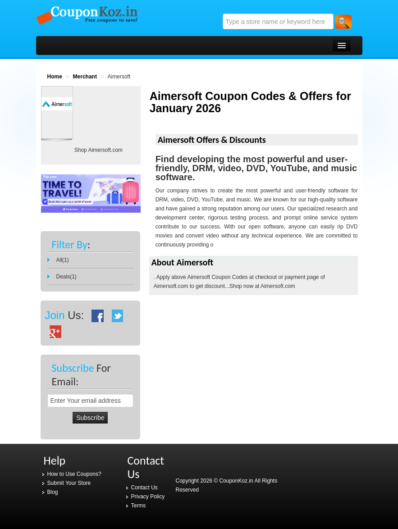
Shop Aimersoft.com (98, 150)
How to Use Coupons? (74, 474)
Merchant (85, 76)
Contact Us (144, 487)
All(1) (62, 260)
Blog (52, 492)
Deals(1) (66, 277)
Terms (138, 505)
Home (54, 76)
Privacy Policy (148, 496)
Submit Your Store (69, 483)
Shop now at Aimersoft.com (262, 286)
